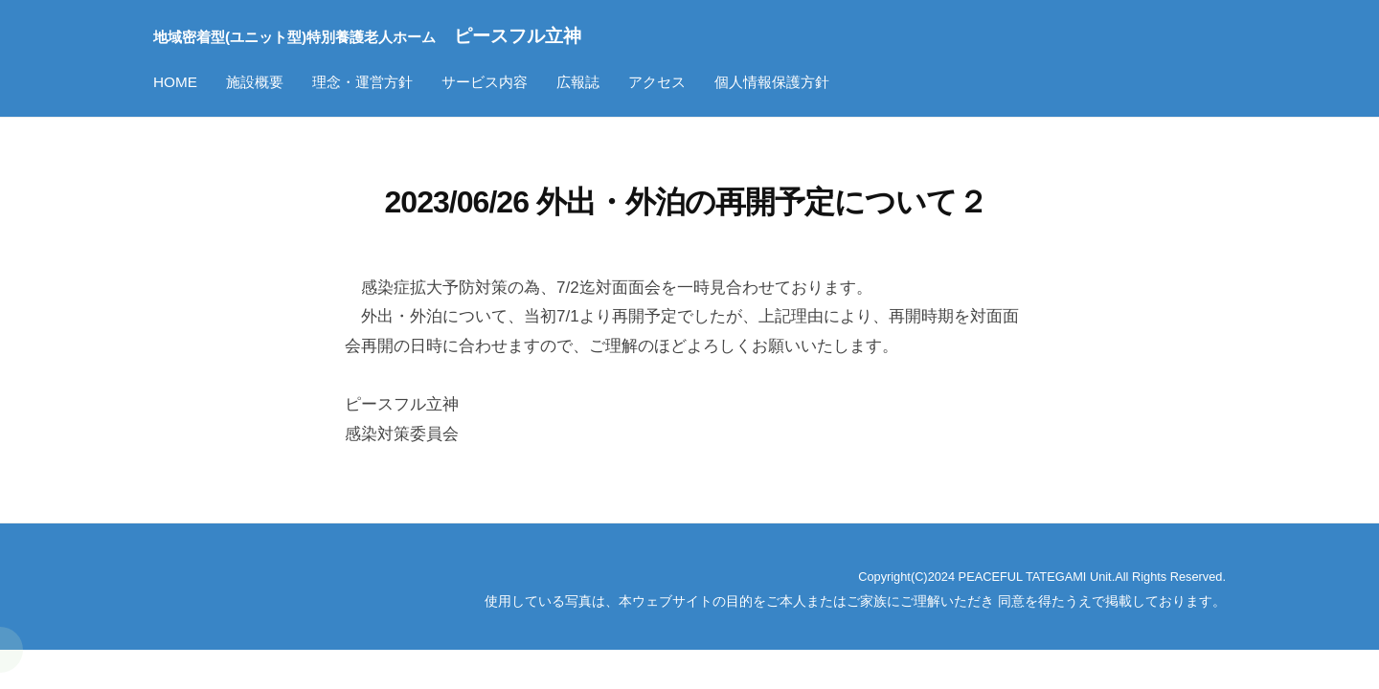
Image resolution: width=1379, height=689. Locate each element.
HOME (175, 82)
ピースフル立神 (409, 35)
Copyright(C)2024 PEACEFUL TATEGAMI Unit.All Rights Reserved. (1018, 576)
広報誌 (577, 82)
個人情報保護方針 (771, 82)
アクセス (657, 82)
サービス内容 (484, 82)
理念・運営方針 (362, 82)
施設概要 (254, 82)
